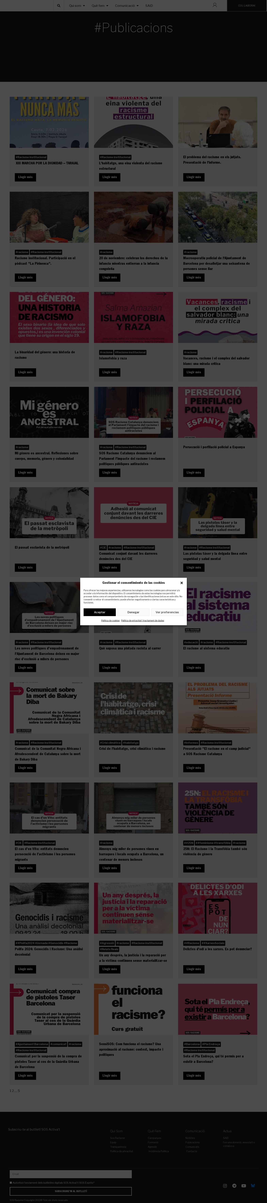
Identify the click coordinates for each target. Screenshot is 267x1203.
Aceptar (100, 612)
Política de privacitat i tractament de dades (142, 621)
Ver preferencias (167, 612)
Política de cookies (110, 621)
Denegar (133, 612)
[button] (181, 583)
